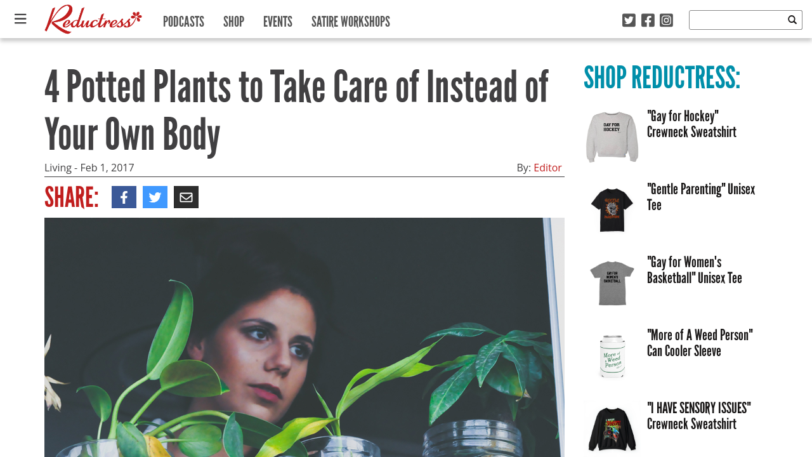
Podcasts (183, 19)
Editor (548, 168)
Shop (233, 19)
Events (277, 19)
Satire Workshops (350, 19)
